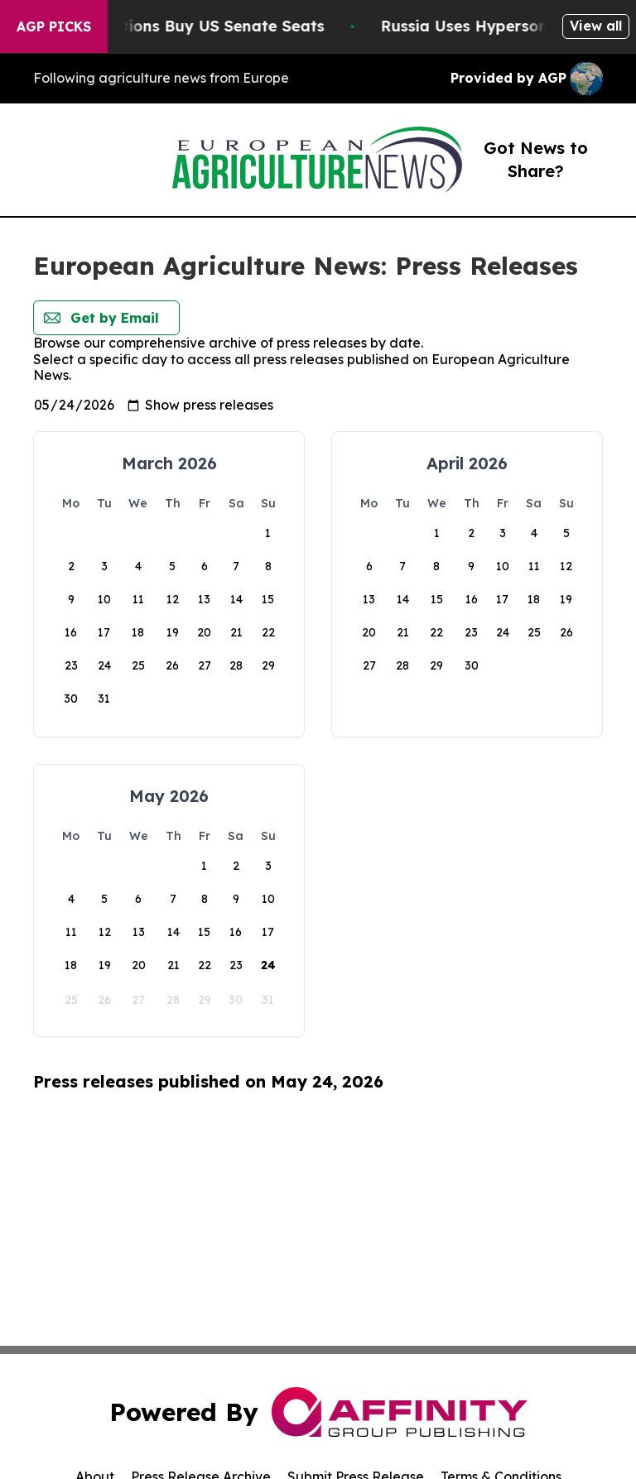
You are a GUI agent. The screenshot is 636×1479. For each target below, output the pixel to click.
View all (596, 25)
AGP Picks (54, 26)
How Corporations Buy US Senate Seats (197, 26)
